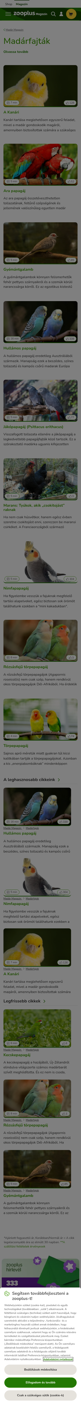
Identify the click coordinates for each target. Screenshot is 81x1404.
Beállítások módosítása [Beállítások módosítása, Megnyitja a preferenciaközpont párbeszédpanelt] (40, 1370)
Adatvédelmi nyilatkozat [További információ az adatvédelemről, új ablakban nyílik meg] (58, 1359)
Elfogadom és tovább (41, 1382)
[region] (40, 1345)
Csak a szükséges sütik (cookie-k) (40, 1395)
